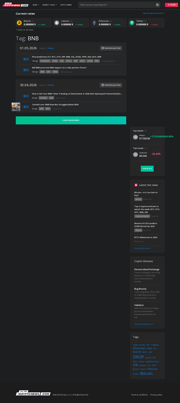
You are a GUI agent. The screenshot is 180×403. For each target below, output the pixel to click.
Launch (148, 357)
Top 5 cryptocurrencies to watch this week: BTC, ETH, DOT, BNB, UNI (147, 209)
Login (171, 5)
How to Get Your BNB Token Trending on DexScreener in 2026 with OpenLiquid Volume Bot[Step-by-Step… (77, 93)
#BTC (82, 61)
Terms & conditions (139, 395)
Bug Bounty (140, 288)
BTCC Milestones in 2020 (145, 237)
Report (143, 369)
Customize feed (111, 48)
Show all (147, 168)
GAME (135, 345)
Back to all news (24, 29)
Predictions (45, 61)
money (141, 361)
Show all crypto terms (144, 324)
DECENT (142, 345)
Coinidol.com (57, 109)
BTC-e (69, 61)
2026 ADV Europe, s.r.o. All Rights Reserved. (71, 395)
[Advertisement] (147, 83)
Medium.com (60, 98)
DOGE (90, 61)
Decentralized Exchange (146, 269)
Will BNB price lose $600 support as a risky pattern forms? (59, 67)
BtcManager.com (66, 72)
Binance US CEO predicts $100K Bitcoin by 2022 (145, 225)
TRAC (135, 361)
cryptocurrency (152, 361)
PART (154, 365)
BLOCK (137, 352)
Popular (42, 48)
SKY (48, 72)
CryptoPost (154, 216)
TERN (55, 72)
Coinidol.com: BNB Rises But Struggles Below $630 (55, 104)
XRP (75, 61)
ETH (61, 61)
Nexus (142, 135)
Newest (51, 48)
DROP (138, 357)
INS (154, 357)
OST (149, 365)
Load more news (70, 120)
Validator (139, 305)
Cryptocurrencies (142, 216)
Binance (136, 369)
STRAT (136, 374)
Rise (47, 109)
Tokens (155, 344)
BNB (42, 72)
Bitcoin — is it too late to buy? (146, 194)
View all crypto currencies (153, 13)
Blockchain (139, 348)
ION (135, 365)
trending (43, 98)
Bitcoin (138, 199)
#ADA (55, 61)
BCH (96, 61)
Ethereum (152, 368)
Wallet (149, 348)
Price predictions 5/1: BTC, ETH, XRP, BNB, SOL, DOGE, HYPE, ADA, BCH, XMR (66, 57)
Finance (142, 365)
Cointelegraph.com (108, 61)
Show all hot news (142, 248)
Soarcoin (143, 152)
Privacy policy (156, 395)
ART (150, 352)
